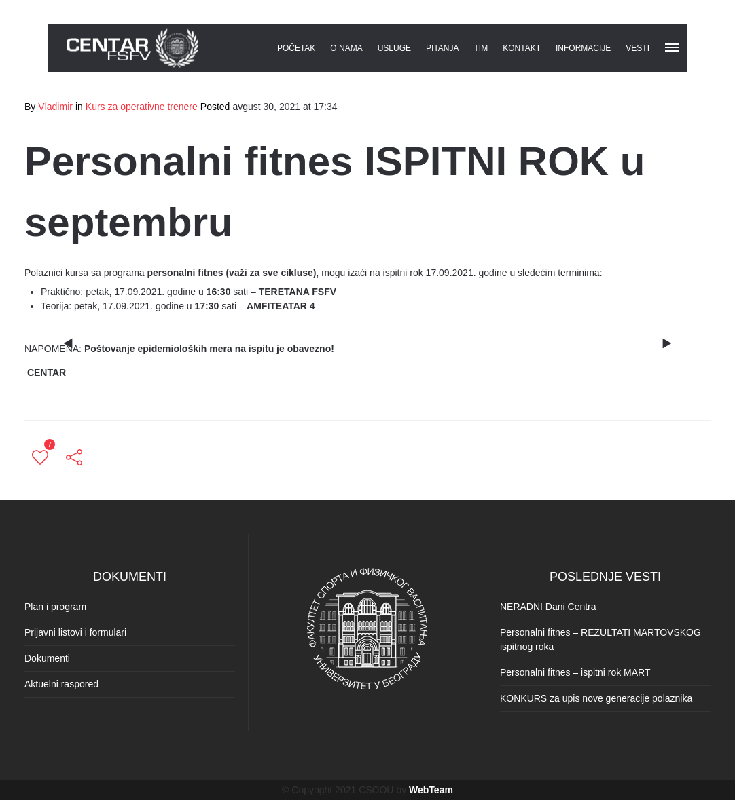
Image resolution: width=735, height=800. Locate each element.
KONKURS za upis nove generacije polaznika (596, 698)
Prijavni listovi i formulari (75, 632)
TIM (481, 48)
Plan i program (55, 606)
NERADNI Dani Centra (548, 606)
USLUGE (394, 48)
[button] (673, 45)
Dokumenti (47, 658)
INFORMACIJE (583, 48)
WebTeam (431, 789)
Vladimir (55, 106)
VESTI (637, 48)
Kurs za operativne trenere (142, 106)
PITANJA (442, 48)
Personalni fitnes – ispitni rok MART (575, 672)
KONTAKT (522, 48)
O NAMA (346, 48)
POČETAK (296, 48)
